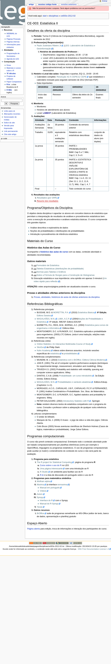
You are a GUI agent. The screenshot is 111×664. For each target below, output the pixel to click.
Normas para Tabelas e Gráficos (51, 272)
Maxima (40, 484)
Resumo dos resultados (47, 201)
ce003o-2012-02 (68, 16)
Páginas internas (13, 42)
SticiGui (40, 347)
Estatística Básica (86, 312)
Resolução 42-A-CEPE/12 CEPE (72, 77)
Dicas (9, 65)
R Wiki (9, 90)
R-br (42, 475)
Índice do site (9, 123)
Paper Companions (14, 82)
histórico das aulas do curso (54, 252)
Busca (3, 97)
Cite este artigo (10, 134)
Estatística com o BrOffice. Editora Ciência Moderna (81, 360)
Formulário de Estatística (48, 265)
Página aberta (33, 529)
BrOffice (40, 513)
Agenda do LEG (13, 59)
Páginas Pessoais (13, 39)
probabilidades (70, 353)
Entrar (104, 1)
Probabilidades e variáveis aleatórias (74, 382)
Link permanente (11, 131)
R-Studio (44, 472)
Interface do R (46, 500)
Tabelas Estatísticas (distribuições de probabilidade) (60, 269)
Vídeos (43, 491)
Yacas (39, 507)
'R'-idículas (11, 73)
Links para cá (9, 111)
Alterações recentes (12, 114)
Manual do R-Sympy (49, 504)
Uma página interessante (51, 468)
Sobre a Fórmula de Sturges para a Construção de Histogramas (66, 275)
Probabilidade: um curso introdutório (75, 376)
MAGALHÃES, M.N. (46, 319)
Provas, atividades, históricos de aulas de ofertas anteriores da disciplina (67, 297)
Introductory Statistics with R (76, 401)
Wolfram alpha (43, 481)
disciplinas (53, 16)
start (45, 16)
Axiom (39, 494)
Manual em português (50, 488)
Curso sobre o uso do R (50, 465)
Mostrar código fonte (47, 4)
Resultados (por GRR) (47, 198)
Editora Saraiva (44, 315)
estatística (54, 353)
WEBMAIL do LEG (12, 35)
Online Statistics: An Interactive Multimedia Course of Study (64, 344)
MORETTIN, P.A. (61, 312)
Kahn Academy (43, 350)
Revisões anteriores (69, 4)
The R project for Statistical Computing (54, 462)
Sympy (40, 497)
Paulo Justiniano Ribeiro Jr (49, 45)
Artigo (31, 4)
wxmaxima (62, 484)
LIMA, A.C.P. (64, 319)
